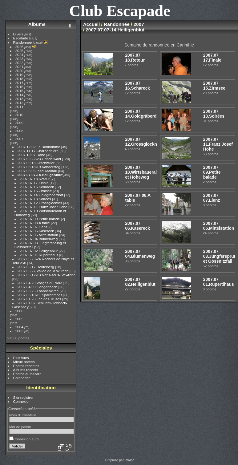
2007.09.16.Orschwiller (36, 163)
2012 (19, 103)
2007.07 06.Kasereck (37, 231)
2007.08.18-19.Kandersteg (39, 167)
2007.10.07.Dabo (31, 155)
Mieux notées (24, 362)
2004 (19, 327)
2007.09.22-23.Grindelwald (39, 159)
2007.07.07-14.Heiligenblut (40, 175)
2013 (19, 99)
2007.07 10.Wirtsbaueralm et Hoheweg (142, 172)
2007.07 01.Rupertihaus (39, 255)
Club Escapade (120, 10)
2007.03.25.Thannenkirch (38, 291)
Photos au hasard (27, 374)
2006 (19, 311)
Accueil (91, 24)
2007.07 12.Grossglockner (41, 203)
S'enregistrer (23, 397)
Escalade (20, 38)
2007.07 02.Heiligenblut (39, 251)
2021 (19, 67)
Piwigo (129, 460)
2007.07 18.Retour (35, 179)
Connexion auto (23, 439)
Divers (18, 34)
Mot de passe (20, 427)
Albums (37, 24)
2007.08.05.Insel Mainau (37, 171)
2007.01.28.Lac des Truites (39, 299)
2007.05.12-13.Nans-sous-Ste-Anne (46, 275)
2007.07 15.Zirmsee (36, 191)
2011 (19, 107)
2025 (19, 51)
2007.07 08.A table (35, 223)
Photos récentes (26, 366)
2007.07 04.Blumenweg (39, 239)
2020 (19, 71)
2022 (19, 63)
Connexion (21, 401)
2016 (19, 87)
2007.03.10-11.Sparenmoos (40, 295)
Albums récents (25, 370)
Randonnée (22, 42)
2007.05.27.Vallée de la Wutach (43, 271)
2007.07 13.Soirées (35, 199)
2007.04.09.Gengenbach (38, 287)
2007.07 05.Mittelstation (39, 235)
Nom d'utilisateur (22, 415)
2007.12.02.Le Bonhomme (39, 147)
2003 (19, 331)
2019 (19, 75)
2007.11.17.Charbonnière (38, 151)
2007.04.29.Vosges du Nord (40, 283)
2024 (19, 55)
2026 (19, 47)
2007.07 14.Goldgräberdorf (41, 195)
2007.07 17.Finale (34, 183)
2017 (19, 83)
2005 (19, 319)
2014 (19, 95)
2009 (19, 123)
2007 (19, 139)
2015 (19, 91)
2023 (19, 59)
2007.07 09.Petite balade (40, 219)
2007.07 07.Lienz (33, 227)
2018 (19, 79)
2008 (19, 131)
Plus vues (21, 358)
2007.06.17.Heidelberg (36, 267)
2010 (19, 115)
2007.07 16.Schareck (37, 187)
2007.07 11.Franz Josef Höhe (43, 207)
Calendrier (21, 378)
